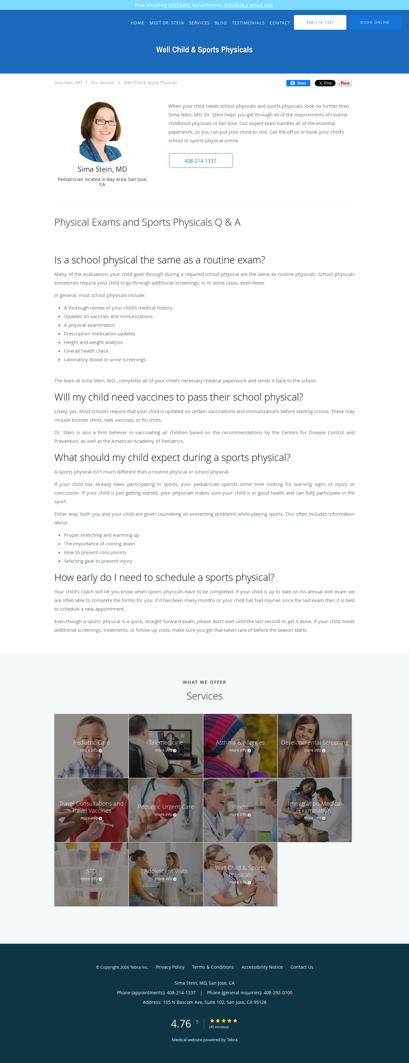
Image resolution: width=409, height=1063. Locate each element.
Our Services (102, 82)
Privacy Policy (170, 967)
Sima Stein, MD (68, 82)
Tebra (232, 1040)
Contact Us (301, 967)
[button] (375, 22)
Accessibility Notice (262, 967)
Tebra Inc (138, 967)
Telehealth (179, 5)
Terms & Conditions (213, 967)
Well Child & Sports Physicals (150, 82)
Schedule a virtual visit (248, 5)
